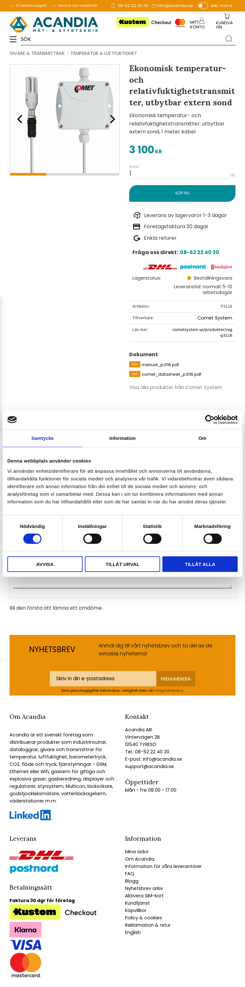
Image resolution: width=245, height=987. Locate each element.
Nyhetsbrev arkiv (144, 888)
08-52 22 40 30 (133, 5)
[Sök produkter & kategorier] (121, 39)
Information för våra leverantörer (163, 866)
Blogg (131, 881)
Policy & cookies (143, 918)
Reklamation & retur (148, 925)
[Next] (110, 119)
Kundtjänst (137, 903)
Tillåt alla (200, 564)
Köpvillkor (135, 910)
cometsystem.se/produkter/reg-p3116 (202, 333)
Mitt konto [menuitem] (197, 24)
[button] (15, 41)
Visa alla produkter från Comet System (175, 387)
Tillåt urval (122, 564)
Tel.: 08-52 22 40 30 (147, 752)
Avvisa (45, 564)
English (133, 932)
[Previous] (19, 119)
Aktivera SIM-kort (144, 896)
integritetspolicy (168, 690)
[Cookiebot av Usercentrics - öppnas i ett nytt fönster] (210, 420)
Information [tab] (122, 438)
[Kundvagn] (225, 25)
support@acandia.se (149, 766)
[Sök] (228, 39)
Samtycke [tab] (42, 438)
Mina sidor (137, 851)
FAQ (129, 873)
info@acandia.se (175, 5)
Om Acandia (139, 859)
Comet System (214, 318)
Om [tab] (202, 438)
